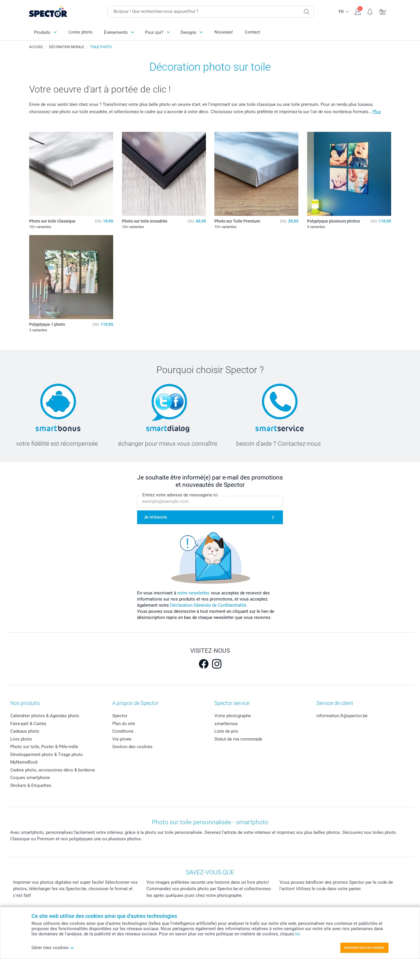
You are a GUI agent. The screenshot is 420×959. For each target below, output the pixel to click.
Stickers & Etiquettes (30, 785)
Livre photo (21, 739)
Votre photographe (232, 715)
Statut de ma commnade (238, 739)
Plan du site (123, 723)
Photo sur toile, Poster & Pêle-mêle (44, 746)
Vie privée (122, 739)
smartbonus (226, 723)
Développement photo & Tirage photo (46, 754)
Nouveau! (223, 32)
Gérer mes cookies (53, 947)
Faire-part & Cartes (28, 723)
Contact (252, 32)
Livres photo (81, 32)
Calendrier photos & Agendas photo (44, 715)
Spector (119, 715)
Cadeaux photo (24, 731)
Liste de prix (226, 731)
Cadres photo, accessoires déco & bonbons (52, 770)
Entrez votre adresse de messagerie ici (180, 495)
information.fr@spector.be (342, 715)
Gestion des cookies (132, 746)
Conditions (123, 731)
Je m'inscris (155, 517)
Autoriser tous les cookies (364, 948)
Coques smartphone (30, 777)
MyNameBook (24, 762)
